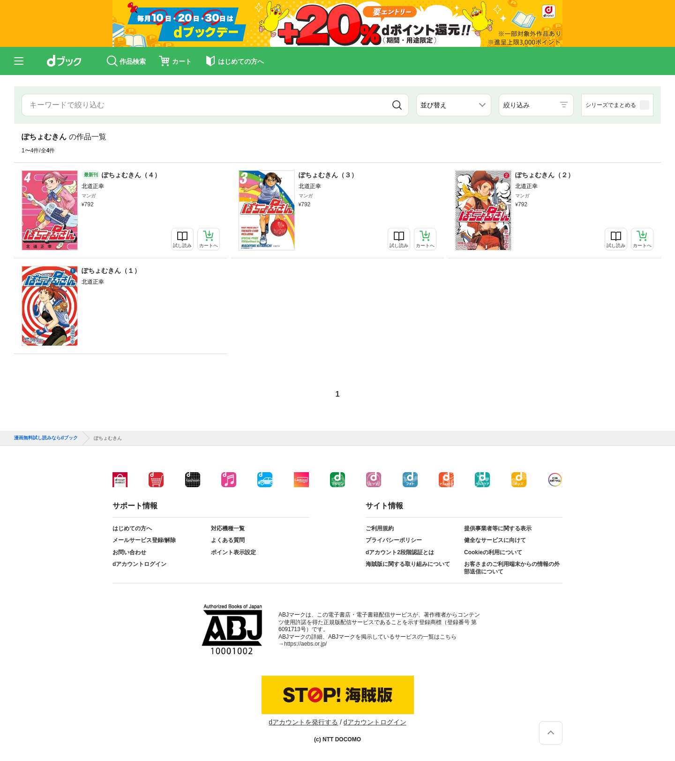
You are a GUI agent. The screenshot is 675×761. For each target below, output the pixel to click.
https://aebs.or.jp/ (305, 643)
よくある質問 (228, 540)
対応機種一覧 (228, 528)
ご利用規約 (380, 528)
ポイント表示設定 (233, 552)
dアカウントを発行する (303, 722)
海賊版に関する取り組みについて (408, 564)
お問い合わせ (129, 552)
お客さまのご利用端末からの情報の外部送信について (512, 568)
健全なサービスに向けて (495, 540)
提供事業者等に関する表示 (498, 528)
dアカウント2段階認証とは (400, 552)
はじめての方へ (132, 528)
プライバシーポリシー (394, 540)
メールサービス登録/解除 (144, 540)
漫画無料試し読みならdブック (46, 438)
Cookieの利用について (493, 552)
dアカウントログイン (139, 564)
